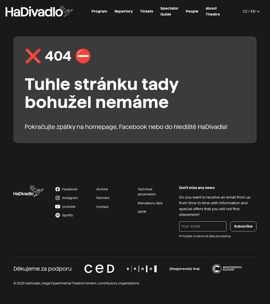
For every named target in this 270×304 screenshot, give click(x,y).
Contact (102, 207)
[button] (251, 11)
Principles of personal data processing (205, 236)
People (192, 11)
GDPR (142, 212)
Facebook (133, 126)
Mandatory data (150, 203)
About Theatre (213, 11)
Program (99, 11)
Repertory (124, 11)
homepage (101, 126)
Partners (102, 198)
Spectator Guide (169, 11)
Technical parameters (147, 191)
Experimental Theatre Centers (74, 283)
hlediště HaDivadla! (200, 126)
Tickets (146, 11)
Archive (102, 189)
